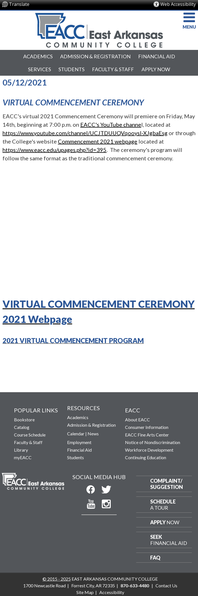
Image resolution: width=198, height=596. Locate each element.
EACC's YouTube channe (110, 124)
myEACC (23, 457)
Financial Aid (156, 56)
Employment (79, 442)
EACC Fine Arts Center (147, 434)
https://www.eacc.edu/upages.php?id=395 (55, 149)
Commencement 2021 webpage (97, 141)
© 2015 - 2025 (57, 578)
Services (39, 69)
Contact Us (166, 585)
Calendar (75, 433)
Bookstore (24, 419)
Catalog (21, 427)
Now (164, 522)
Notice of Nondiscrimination (152, 442)
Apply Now (156, 69)
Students (71, 69)
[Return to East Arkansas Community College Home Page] (99, 29)
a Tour (163, 504)
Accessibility (111, 592)
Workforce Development (149, 449)
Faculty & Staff (113, 69)
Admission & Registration (95, 56)
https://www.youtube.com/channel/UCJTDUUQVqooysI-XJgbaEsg (85, 133)
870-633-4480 (135, 585)
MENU (189, 20)
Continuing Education (145, 457)
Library (21, 449)
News (93, 433)
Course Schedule (30, 434)
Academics (38, 56)
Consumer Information (146, 427)
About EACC (137, 419)
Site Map (85, 592)
